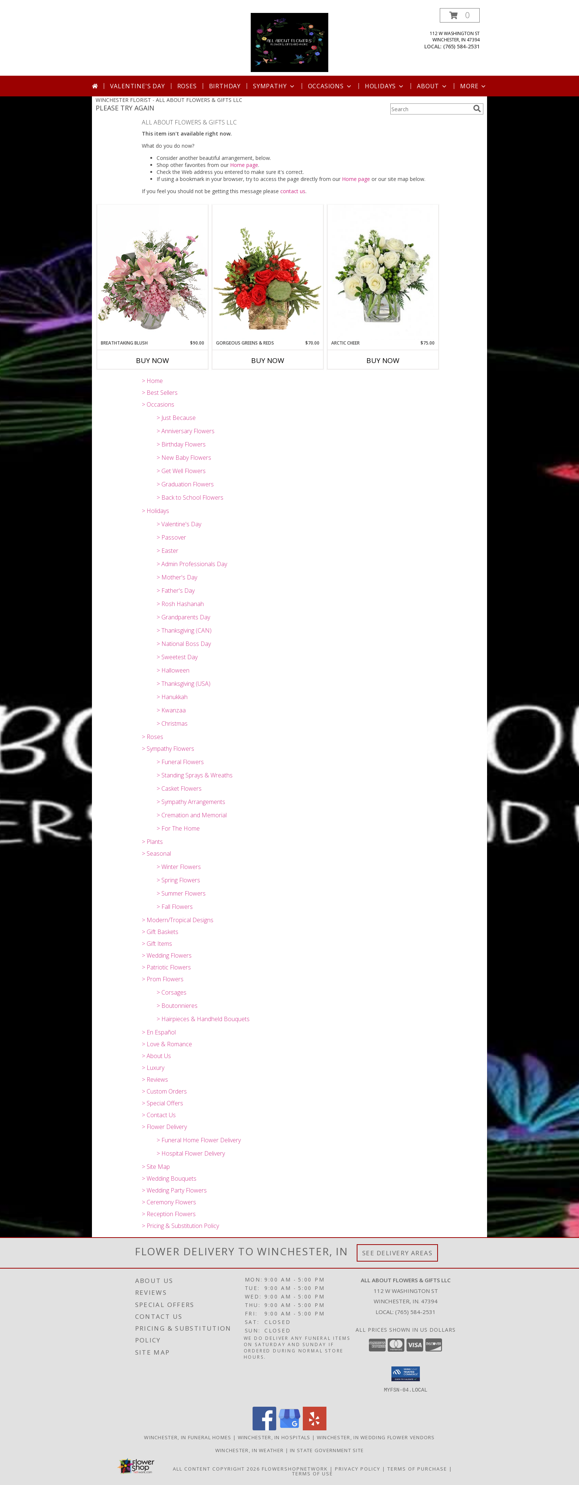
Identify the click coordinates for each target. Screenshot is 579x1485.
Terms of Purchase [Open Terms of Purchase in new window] (417, 1468)
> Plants (152, 842)
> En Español (159, 1032)
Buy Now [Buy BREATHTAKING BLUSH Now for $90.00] (152, 360)
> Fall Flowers (175, 907)
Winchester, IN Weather (249, 1450)
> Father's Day (176, 590)
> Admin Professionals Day (192, 564)
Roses (187, 86)
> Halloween (173, 670)
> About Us (156, 1056)
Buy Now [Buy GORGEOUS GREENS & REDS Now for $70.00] (267, 360)
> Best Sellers (160, 393)
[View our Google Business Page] (289, 1428)
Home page (244, 164)
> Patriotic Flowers (166, 967)
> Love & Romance (167, 1044)
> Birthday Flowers (181, 444)
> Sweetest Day (177, 657)
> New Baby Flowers (184, 458)
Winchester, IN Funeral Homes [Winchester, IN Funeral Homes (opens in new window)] (187, 1437)
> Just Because (176, 418)
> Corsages (171, 992)
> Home (152, 381)
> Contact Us (159, 1115)
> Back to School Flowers (190, 497)
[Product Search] (430, 109)
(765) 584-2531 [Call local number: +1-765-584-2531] (461, 46)
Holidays (385, 86)
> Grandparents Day (183, 617)
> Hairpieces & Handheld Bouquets (203, 1019)
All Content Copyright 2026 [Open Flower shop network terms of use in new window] (216, 1468)
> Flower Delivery (164, 1127)
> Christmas (172, 723)
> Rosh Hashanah (180, 604)
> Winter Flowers (179, 867)
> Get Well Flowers (181, 471)
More (473, 86)
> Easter (167, 551)
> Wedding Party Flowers (174, 1190)
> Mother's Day (177, 577)
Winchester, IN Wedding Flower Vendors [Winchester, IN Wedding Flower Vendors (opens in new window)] (376, 1437)
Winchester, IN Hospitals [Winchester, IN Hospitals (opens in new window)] (274, 1437)
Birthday (225, 86)
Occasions (330, 86)
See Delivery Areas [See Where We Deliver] (397, 1253)
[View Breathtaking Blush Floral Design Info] (152, 272)
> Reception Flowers (169, 1214)
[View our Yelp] (314, 1428)
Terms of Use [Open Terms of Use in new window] (312, 1473)
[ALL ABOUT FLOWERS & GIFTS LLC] (289, 41)
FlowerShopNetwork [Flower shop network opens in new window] (295, 1468)
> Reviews (155, 1079)
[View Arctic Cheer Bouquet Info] (383, 272)
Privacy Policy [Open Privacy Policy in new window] (357, 1468)
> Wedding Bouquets (169, 1178)
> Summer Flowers (181, 893)
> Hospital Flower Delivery (191, 1153)
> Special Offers (162, 1103)
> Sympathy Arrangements (191, 802)
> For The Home (178, 828)
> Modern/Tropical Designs (177, 920)
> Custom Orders (164, 1091)
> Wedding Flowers (167, 955)
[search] (477, 109)
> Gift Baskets (160, 932)
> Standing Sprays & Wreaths (195, 775)
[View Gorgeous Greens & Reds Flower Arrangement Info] (267, 272)
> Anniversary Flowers (186, 431)
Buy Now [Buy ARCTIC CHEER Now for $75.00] (383, 360)
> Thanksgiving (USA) (183, 684)
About (432, 86)
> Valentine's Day (179, 524)
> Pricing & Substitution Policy (180, 1226)
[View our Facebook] (264, 1428)
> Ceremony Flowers (169, 1202)
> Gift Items (157, 944)
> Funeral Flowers (180, 762)
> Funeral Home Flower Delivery (199, 1140)
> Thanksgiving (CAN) (184, 630)
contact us (292, 191)
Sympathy (274, 86)
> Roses (152, 737)
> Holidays (155, 511)
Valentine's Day (137, 86)
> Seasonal (156, 853)
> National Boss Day (184, 644)
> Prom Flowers (163, 979)
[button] (460, 15)
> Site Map (156, 1167)
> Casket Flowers (179, 788)
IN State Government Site (327, 1450)
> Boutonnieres (177, 1006)
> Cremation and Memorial (192, 815)
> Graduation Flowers (185, 484)
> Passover (171, 537)
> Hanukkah (172, 697)
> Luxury (153, 1068)
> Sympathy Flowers (168, 749)
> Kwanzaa (171, 710)
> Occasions (158, 404)
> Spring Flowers (178, 880)
